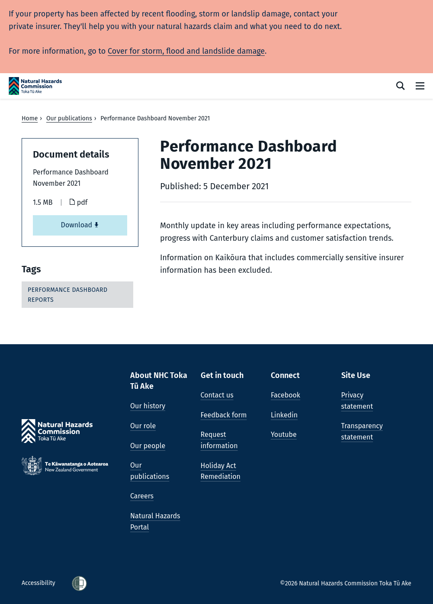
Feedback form (224, 415)
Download (80, 225)
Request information (219, 440)
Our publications (69, 118)
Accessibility (39, 583)
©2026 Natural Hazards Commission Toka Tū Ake (345, 583)
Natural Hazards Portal (155, 521)
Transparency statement (362, 431)
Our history (147, 406)
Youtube (284, 434)
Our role (143, 426)
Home (30, 118)
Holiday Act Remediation (221, 471)
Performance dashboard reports (68, 294)
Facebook (285, 395)
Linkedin (284, 415)
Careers (142, 496)
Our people (147, 446)
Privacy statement (357, 400)
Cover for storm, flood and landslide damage (186, 51)
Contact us (217, 395)
